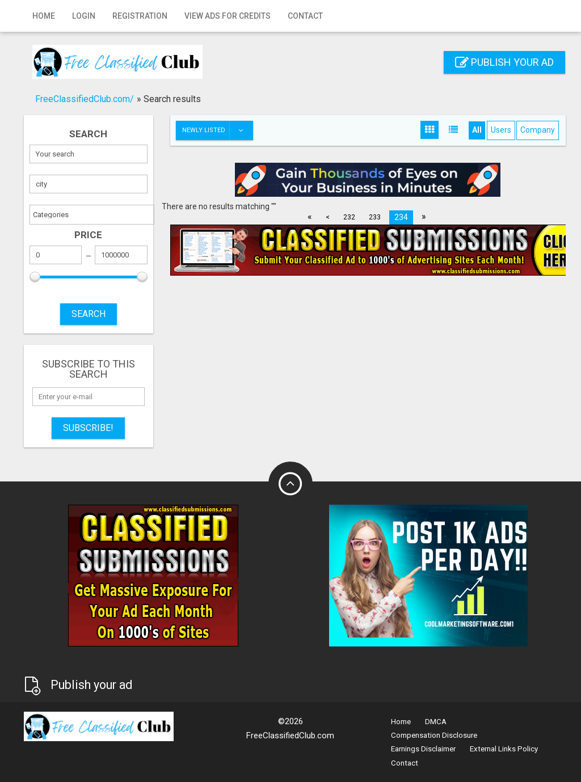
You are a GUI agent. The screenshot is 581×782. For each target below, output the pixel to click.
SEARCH (88, 313)
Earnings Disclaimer (423, 749)
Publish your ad (504, 62)
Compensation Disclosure (434, 735)
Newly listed (217, 130)
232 (349, 217)
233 (375, 217)
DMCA (436, 721)
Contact (305, 15)
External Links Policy (504, 749)
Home (43, 15)
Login (83, 15)
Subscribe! (88, 427)
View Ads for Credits (227, 15)
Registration (139, 15)
